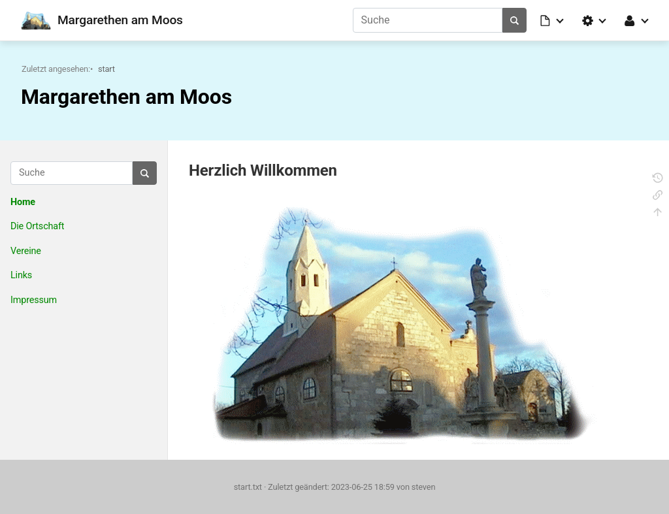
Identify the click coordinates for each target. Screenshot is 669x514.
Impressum (33, 300)
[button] (552, 20)
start (106, 69)
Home (22, 202)
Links (21, 275)
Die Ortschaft (37, 226)
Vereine (25, 251)
